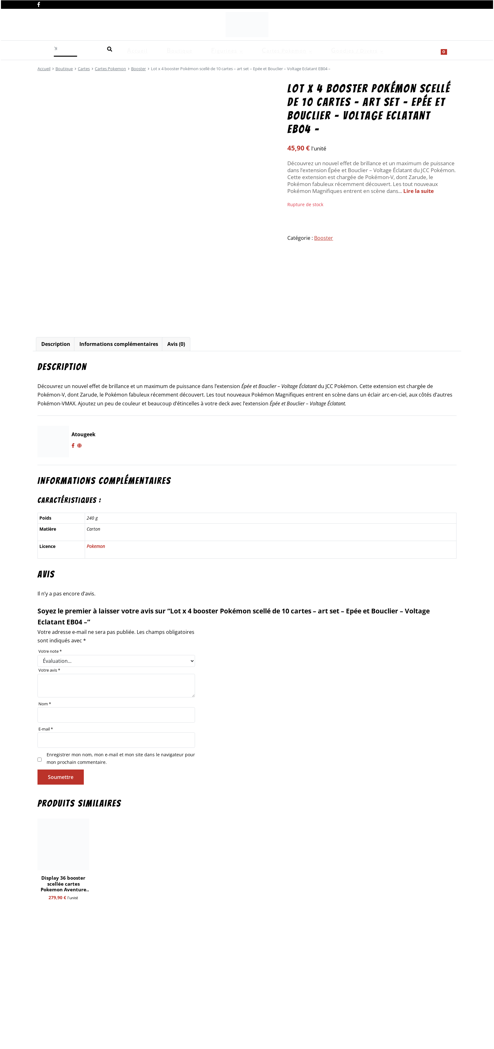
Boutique (75, 49)
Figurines (106, 49)
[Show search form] (449, 49)
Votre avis (49, 670)
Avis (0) (176, 344)
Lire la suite (418, 191)
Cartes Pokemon (153, 49)
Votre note (50, 651)
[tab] (56, 344)
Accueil (46, 49)
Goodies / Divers (210, 49)
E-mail (45, 729)
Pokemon (96, 546)
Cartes (84, 68)
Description (55, 344)
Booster (138, 68)
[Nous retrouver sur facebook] (38, 4)
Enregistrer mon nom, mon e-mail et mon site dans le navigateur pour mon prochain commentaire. (121, 758)
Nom (44, 704)
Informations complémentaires (118, 344)
